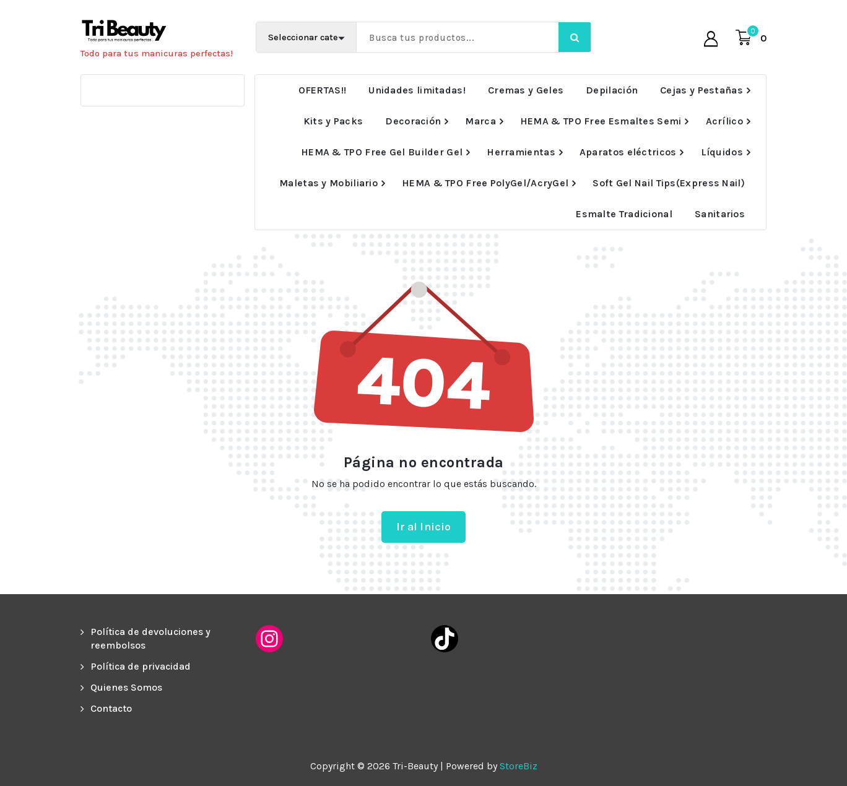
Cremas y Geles (525, 90)
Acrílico (724, 121)
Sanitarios (720, 214)
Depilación (612, 90)
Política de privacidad (140, 666)
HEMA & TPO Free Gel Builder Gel (382, 152)
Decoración (413, 121)
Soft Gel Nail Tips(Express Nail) (669, 183)
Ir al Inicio (423, 526)
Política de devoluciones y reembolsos (150, 638)
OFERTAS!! (322, 90)
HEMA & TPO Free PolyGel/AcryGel (485, 183)
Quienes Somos (126, 687)
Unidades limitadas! (417, 90)
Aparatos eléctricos (628, 152)
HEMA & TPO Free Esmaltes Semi (601, 121)
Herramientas (521, 152)
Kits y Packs (333, 121)
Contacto (111, 708)
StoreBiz (518, 766)
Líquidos (722, 152)
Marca (480, 121)
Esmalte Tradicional (624, 214)
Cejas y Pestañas (701, 90)
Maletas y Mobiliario (328, 183)
